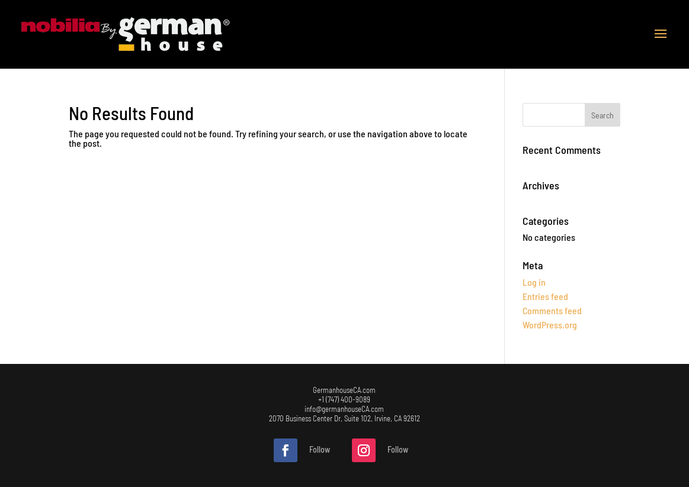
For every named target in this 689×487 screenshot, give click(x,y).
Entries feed (545, 296)
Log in (534, 282)
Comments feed (552, 310)
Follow (319, 449)
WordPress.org (550, 324)
